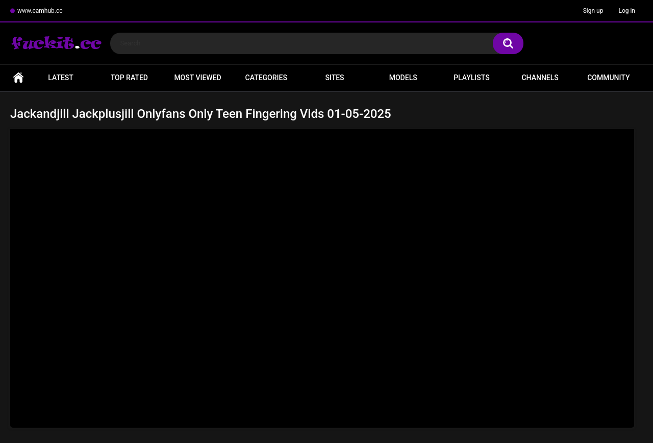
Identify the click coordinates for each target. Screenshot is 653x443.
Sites (334, 77)
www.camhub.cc (40, 10)
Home (18, 78)
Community (608, 77)
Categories (266, 77)
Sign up (593, 10)
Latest (60, 77)
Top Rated (129, 77)
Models (403, 77)
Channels (539, 77)
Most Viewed (197, 77)
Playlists (472, 77)
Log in (626, 10)
